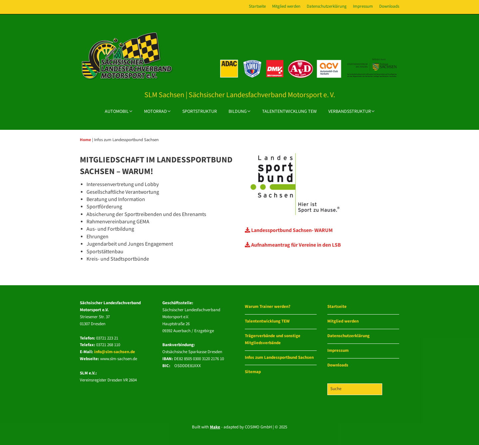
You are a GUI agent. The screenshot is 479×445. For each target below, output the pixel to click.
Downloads (389, 6)
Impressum (363, 6)
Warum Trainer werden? (267, 307)
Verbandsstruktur (349, 111)
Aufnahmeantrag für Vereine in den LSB (293, 245)
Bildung (238, 111)
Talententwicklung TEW (289, 111)
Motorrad (155, 111)
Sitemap (253, 372)
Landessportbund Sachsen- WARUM (289, 230)
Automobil (117, 111)
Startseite (257, 6)
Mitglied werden (286, 6)
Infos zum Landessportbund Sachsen (279, 357)
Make (215, 427)
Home (85, 139)
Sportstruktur (199, 111)
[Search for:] (354, 389)
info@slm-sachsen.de (114, 352)
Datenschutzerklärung (327, 6)
